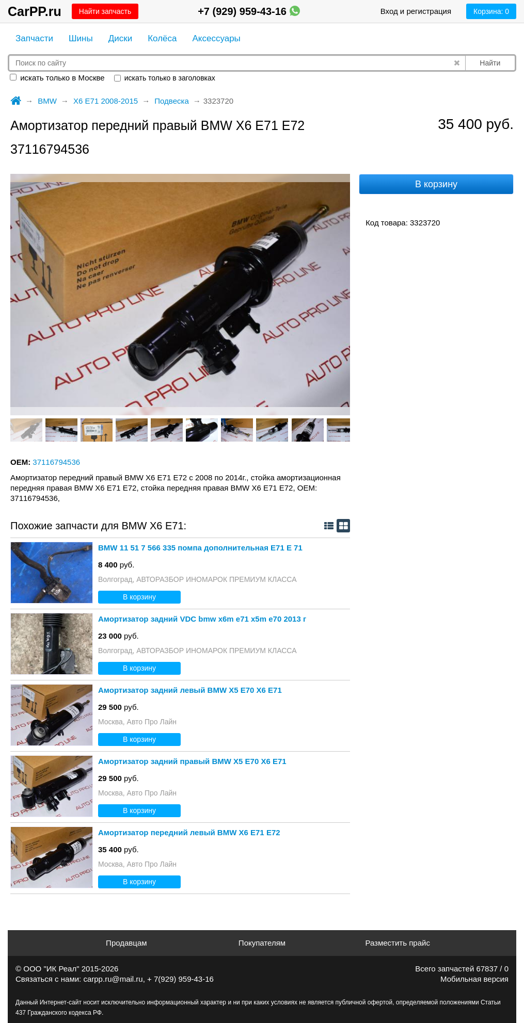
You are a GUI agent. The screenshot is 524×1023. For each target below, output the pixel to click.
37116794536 (56, 462)
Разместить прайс (397, 942)
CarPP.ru (34, 11)
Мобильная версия (474, 979)
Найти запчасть (105, 11)
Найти (490, 63)
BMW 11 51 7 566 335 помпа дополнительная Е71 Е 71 (200, 547)
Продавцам (126, 942)
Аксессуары (216, 38)
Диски (120, 38)
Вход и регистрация (415, 11)
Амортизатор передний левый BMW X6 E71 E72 (189, 832)
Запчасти (34, 38)
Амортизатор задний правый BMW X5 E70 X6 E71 (192, 761)
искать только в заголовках (164, 78)
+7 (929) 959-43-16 (248, 11)
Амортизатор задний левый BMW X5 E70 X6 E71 (190, 690)
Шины (81, 38)
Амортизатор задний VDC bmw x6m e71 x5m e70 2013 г (202, 618)
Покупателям (262, 942)
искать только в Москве (57, 77)
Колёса (162, 38)
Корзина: (491, 11)
